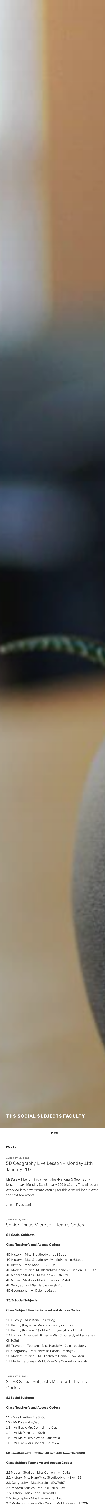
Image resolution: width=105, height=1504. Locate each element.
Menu (52, 1132)
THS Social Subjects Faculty (45, 1116)
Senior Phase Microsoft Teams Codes (45, 1224)
